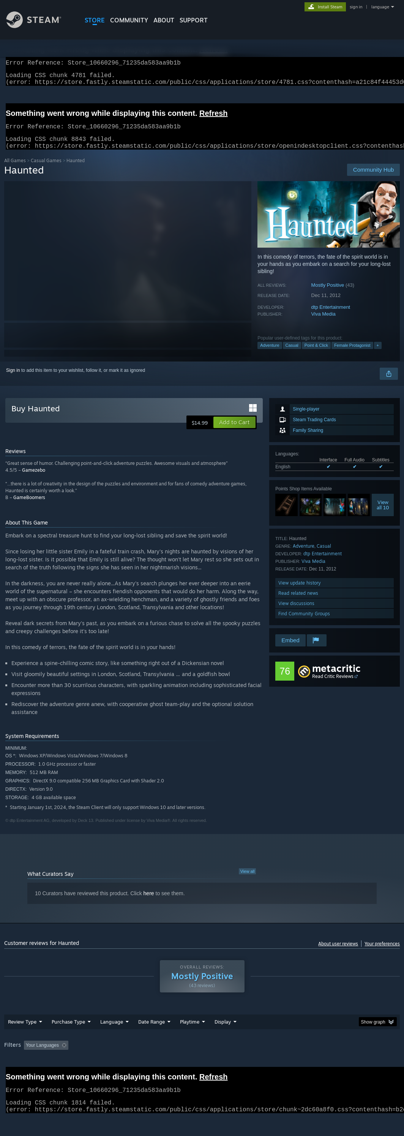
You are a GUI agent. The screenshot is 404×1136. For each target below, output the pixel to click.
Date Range (151, 1031)
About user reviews (338, 953)
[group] (202, 1059)
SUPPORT (194, 20)
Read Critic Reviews (333, 685)
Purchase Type (68, 1031)
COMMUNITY (129, 20)
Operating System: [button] (296, 1054)
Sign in (13, 379)
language (380, 6)
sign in (356, 6)
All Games (15, 169)
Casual (292, 354)
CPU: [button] (334, 1054)
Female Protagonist (352, 354)
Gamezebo (33, 479)
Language (111, 1031)
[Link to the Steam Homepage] (39, 26)
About (163, 20)
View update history (299, 592)
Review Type (22, 1031)
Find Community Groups (304, 623)
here (149, 902)
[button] (234, 431)
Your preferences (382, 953)
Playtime (189, 1031)
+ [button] (378, 354)
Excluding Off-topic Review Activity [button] (119, 1054)
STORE (95, 20)
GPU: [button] (360, 1054)
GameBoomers (29, 506)
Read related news (298, 602)
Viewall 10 (383, 514)
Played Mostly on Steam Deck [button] (232, 1054)
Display (223, 1031)
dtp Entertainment (330, 316)
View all (247, 880)
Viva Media (323, 323)
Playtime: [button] (178, 1054)
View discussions (296, 612)
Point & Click (316, 354)
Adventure (269, 354)
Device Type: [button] (19, 1064)
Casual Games (46, 169)
